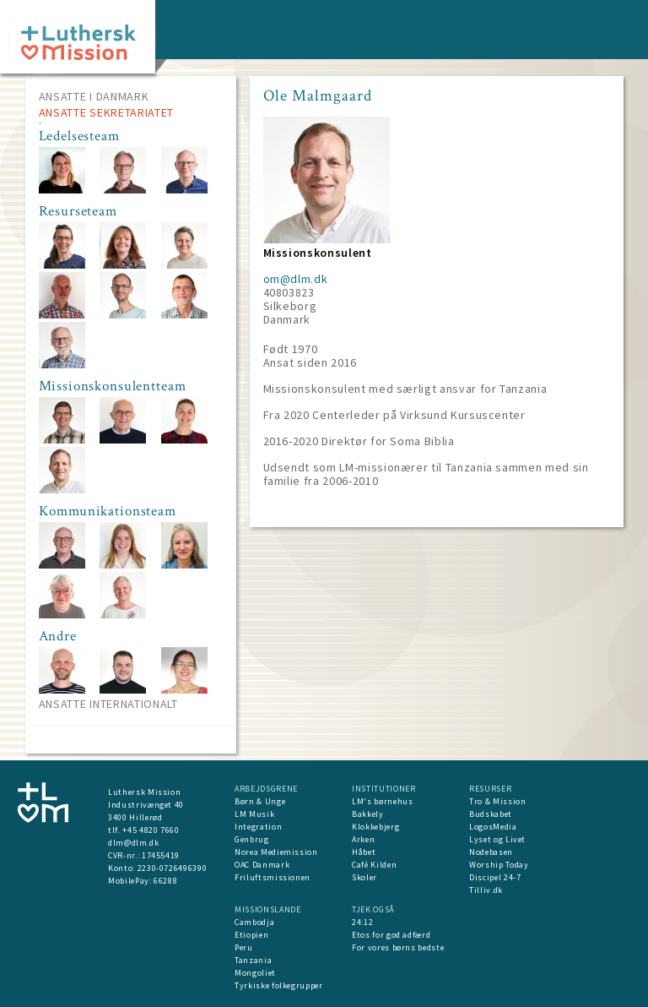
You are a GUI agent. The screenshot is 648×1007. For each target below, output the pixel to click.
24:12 (362, 922)
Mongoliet (255, 972)
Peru (244, 947)
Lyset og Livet (497, 839)
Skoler (364, 877)
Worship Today (498, 864)
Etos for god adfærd (391, 934)
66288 (165, 880)
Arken (363, 839)
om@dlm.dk (295, 278)
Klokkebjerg (375, 826)
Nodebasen (491, 851)
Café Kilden (374, 864)
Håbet (363, 851)
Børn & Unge (260, 801)
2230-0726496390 (173, 868)
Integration (258, 826)
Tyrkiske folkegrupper (279, 985)
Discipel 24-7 (495, 877)
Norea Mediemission (276, 851)
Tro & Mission (497, 801)
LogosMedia (493, 826)
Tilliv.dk (486, 890)
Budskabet (490, 813)
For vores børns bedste (398, 947)
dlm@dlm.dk (133, 842)
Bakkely (368, 813)
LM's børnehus (382, 801)
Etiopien (251, 934)
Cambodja (254, 922)
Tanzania (253, 960)
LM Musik (254, 813)
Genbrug (252, 839)
